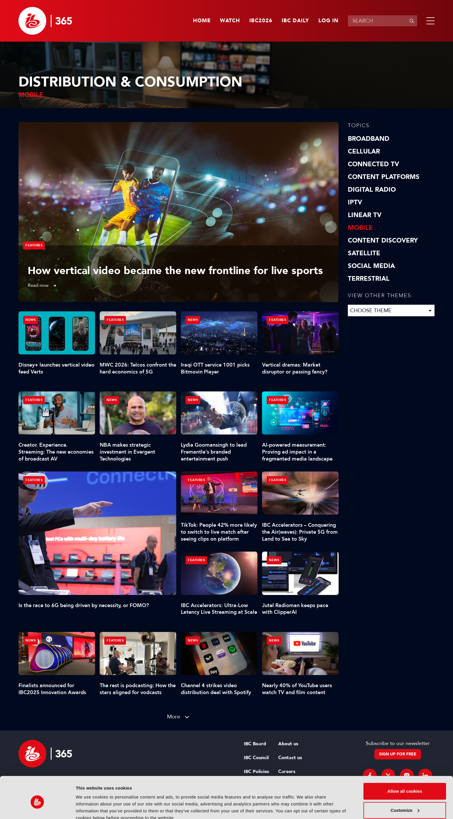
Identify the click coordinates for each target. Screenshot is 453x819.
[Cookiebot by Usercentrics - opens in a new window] (37, 807)
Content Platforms (383, 177)
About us (288, 744)
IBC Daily (295, 21)
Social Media (371, 266)
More (173, 716)
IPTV (355, 202)
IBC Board (255, 744)
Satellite (364, 253)
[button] (429, 20)
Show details (89, 807)
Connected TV (373, 164)
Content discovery (383, 240)
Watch (230, 21)
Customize (405, 783)
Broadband (368, 138)
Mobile (360, 227)
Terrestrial (368, 278)
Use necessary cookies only (405, 802)
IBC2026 (260, 21)
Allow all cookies (404, 765)
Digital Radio (372, 189)
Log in (328, 21)
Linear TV (364, 215)
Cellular (364, 151)
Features (33, 245)
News (30, 320)
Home (202, 21)
